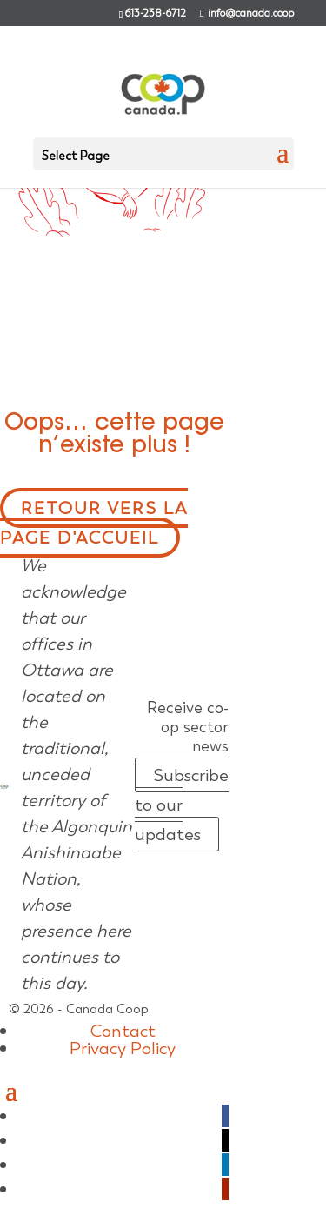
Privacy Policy (123, 1048)
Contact (123, 1030)
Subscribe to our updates (182, 804)
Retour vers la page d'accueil (94, 523)
